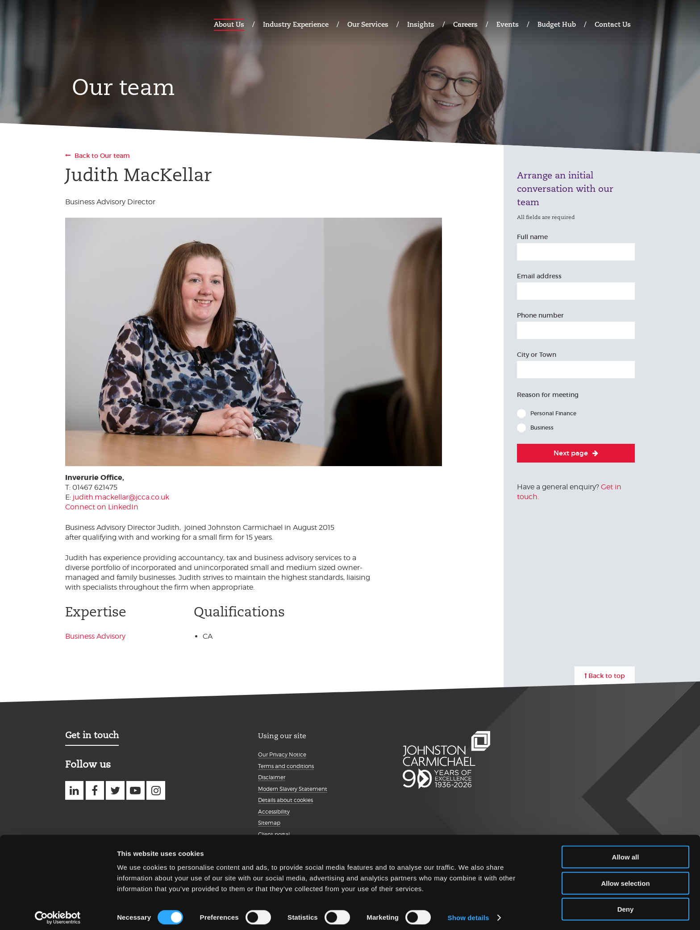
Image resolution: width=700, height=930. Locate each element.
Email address (539, 276)
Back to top (606, 676)
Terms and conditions (286, 766)
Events (507, 24)
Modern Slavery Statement (292, 788)
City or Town (536, 354)
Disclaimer (271, 777)
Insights (420, 24)
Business (542, 427)
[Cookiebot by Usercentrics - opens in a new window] (58, 912)
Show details (468, 912)
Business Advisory (95, 636)
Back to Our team (102, 156)
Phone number (540, 315)
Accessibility (274, 811)
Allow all (625, 852)
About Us (229, 24)
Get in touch (92, 735)
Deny (625, 904)
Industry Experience (296, 24)
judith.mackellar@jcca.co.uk (121, 497)
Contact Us (613, 24)
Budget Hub (557, 24)
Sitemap (269, 822)
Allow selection (625, 878)
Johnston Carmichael (100, 23)
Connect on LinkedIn (101, 507)
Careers (465, 24)
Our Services (367, 24)
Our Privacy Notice (282, 754)
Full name (532, 237)
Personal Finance (553, 413)
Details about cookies (285, 800)
